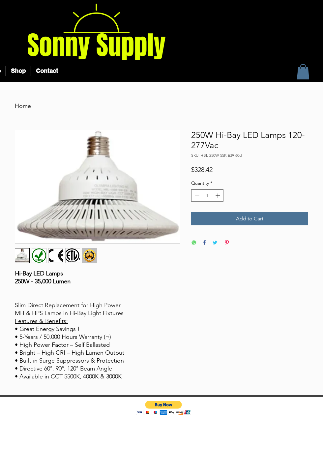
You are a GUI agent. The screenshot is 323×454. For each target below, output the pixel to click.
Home (23, 106)
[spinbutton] (207, 195)
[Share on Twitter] (215, 243)
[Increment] (218, 195)
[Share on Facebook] (204, 243)
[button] (303, 72)
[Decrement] (196, 195)
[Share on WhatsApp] (193, 243)
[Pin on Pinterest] (226, 243)
